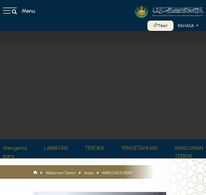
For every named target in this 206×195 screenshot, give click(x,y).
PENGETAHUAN (139, 148)
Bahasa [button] (186, 25)
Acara (89, 173)
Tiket (160, 25)
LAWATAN (55, 148)
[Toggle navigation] (19, 25)
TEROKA (94, 148)
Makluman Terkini (61, 173)
